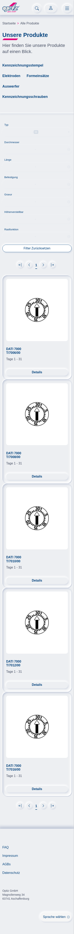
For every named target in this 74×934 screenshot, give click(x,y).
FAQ (5, 846)
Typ (6, 124)
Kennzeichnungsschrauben (25, 97)
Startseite (9, 23)
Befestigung (11, 176)
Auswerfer (10, 86)
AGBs (6, 863)
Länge (7, 158)
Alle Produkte (29, 23)
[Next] (20, 264)
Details (37, 371)
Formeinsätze (38, 76)
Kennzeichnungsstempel (22, 65)
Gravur (8, 193)
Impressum (10, 855)
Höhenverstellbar (13, 211)
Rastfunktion (11, 228)
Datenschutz (11, 872)
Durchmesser (11, 141)
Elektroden (11, 76)
